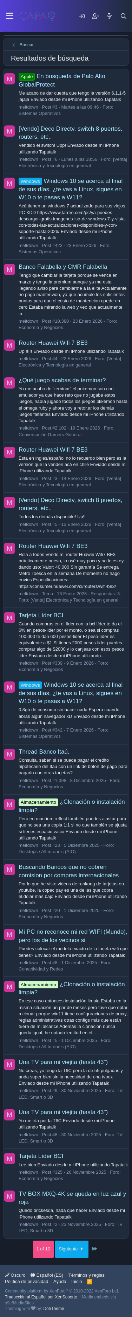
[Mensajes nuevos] (110, 16)
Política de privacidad (26, 1281)
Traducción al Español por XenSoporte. (41, 1297)
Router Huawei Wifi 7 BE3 (53, 342)
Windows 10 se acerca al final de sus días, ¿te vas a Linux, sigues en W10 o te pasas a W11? (71, 189)
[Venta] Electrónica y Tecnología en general (74, 600)
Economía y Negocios (41, 327)
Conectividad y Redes (41, 969)
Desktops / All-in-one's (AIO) (47, 851)
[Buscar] (124, 16)
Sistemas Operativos (40, 113)
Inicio (76, 1281)
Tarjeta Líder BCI (41, 615)
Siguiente (72, 1248)
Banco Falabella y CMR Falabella (63, 266)
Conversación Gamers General (50, 434)
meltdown (28, 107)
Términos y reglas (86, 1275)
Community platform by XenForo (62, 1291)
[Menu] (9, 16)
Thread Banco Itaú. (44, 751)
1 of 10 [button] (44, 1248)
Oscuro (15, 1275)
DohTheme (53, 1308)
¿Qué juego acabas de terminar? (62, 380)
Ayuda (59, 1281)
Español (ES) (47, 1275)
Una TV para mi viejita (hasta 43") (63, 1062)
